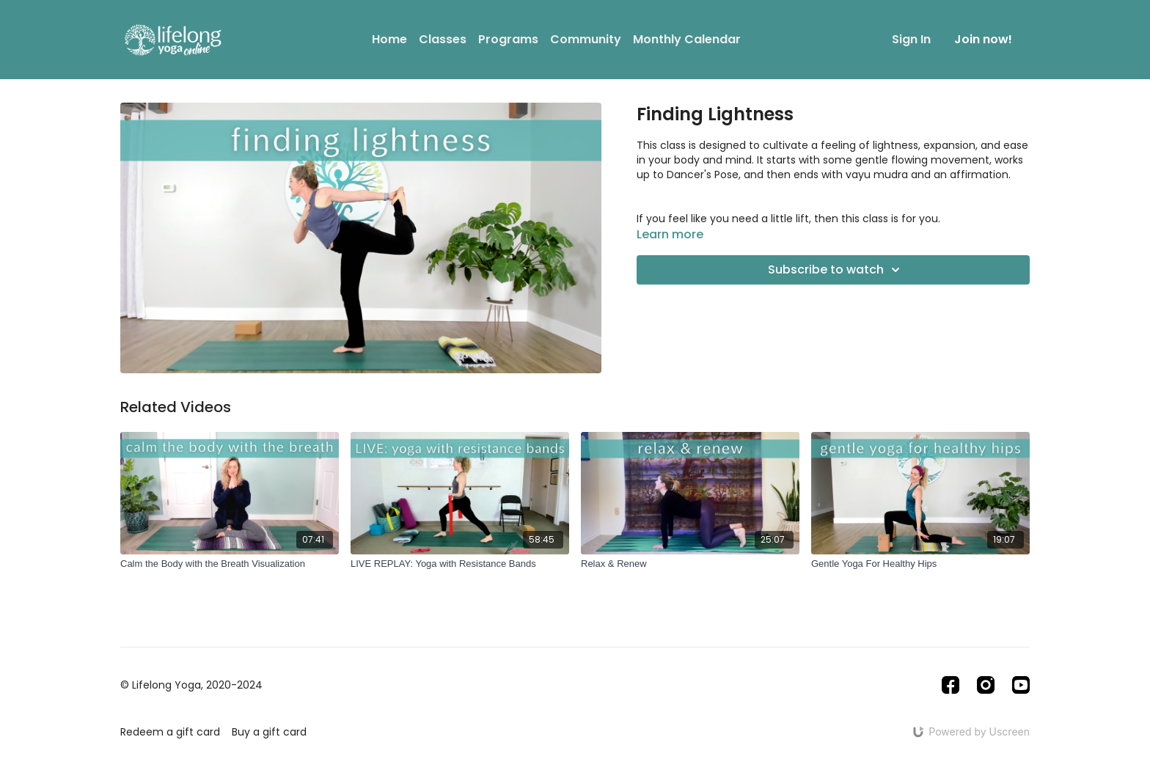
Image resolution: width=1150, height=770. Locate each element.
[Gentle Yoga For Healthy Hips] (920, 564)
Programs (508, 39)
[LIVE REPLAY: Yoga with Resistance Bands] (460, 564)
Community (585, 39)
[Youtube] (1021, 685)
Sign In (911, 39)
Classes (442, 39)
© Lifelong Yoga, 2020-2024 (191, 685)
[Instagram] (986, 685)
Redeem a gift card (170, 732)
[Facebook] (950, 685)
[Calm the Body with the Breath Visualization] (229, 564)
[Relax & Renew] (690, 564)
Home (389, 39)
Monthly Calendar (687, 39)
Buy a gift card (269, 732)
